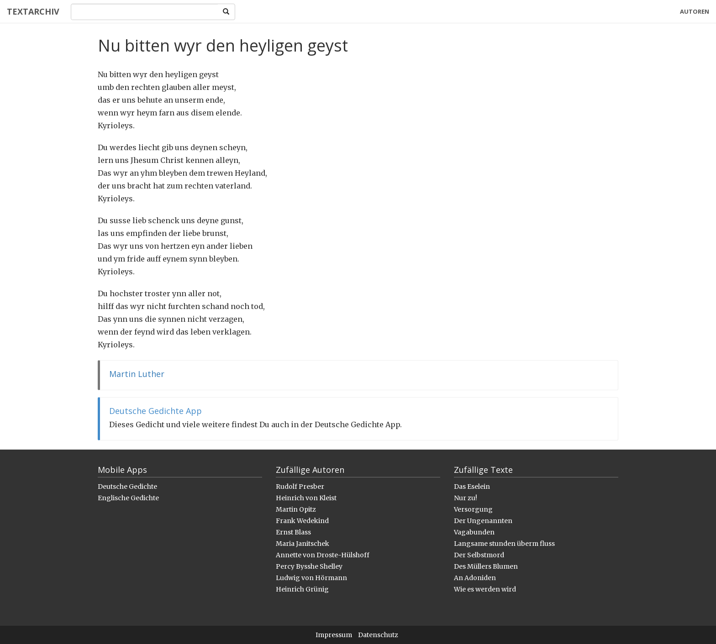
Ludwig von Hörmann (311, 578)
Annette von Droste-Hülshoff (322, 555)
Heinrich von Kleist (306, 498)
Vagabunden (474, 532)
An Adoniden (475, 578)
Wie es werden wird (485, 589)
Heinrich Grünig (302, 589)
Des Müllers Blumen (486, 566)
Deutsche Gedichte (127, 486)
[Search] (144, 12)
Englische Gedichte (128, 498)
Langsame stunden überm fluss (504, 543)
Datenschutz (378, 635)
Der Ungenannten (483, 521)
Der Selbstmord (479, 555)
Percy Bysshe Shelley (309, 566)
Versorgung (473, 509)
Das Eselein (472, 486)
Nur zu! (465, 498)
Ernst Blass (293, 532)
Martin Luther (136, 373)
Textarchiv (33, 11)
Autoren (694, 11)
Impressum (334, 635)
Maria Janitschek (302, 543)
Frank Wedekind (302, 521)
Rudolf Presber (300, 486)
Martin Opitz (296, 509)
